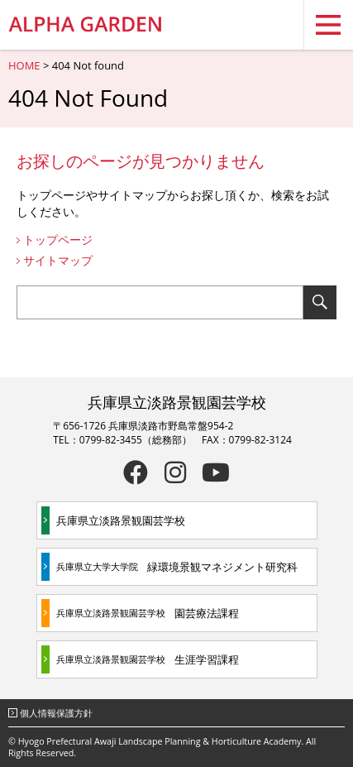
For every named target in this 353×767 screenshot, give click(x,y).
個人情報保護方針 (56, 712)
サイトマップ (58, 260)
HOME (24, 65)
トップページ (58, 239)
